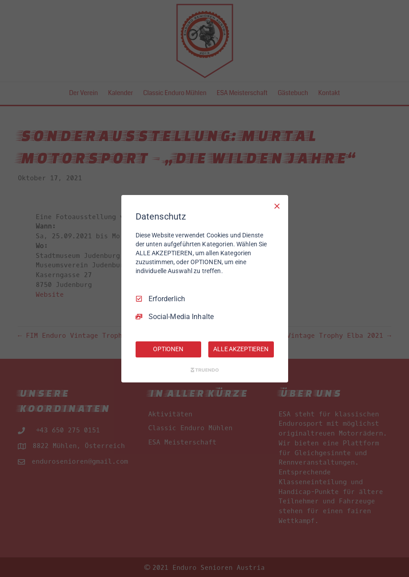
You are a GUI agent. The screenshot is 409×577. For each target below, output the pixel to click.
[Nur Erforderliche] (277, 206)
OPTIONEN (168, 349)
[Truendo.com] (205, 370)
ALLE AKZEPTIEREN (241, 349)
